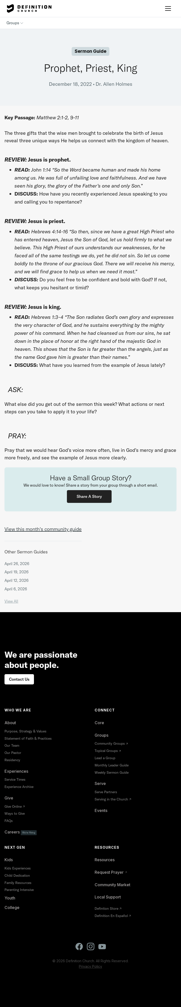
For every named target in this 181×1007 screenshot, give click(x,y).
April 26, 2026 (16, 563)
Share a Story (89, 496)
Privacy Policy (90, 966)
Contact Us (19, 679)
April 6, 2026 (15, 588)
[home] (27, 8)
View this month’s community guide (43, 529)
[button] (168, 8)
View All (11, 601)
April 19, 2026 (16, 571)
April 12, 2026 (16, 580)
